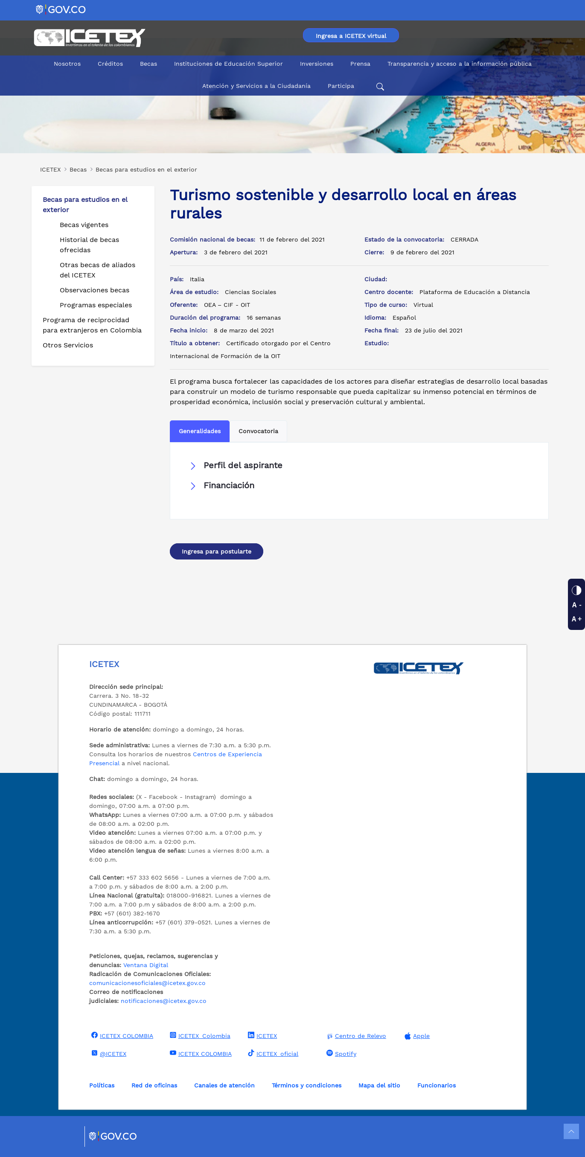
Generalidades (200, 431)
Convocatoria (258, 431)
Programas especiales (96, 305)
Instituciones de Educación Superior (228, 63)
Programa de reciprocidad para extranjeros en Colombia (92, 325)
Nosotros (67, 63)
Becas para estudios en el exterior (85, 204)
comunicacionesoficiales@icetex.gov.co (147, 982)
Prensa (360, 63)
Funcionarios (436, 1085)
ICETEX (261, 1035)
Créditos (110, 63)
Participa (341, 85)
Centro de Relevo (355, 1036)
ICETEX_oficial (272, 1053)
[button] (359, 465)
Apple (416, 1036)
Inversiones (316, 63)
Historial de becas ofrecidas (89, 245)
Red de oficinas (154, 1085)
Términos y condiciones (306, 1085)
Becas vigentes (84, 225)
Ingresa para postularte (216, 551)
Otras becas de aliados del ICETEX (97, 270)
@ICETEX (107, 1053)
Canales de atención (224, 1085)
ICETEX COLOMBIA (121, 1035)
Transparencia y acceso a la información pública (459, 63)
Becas (148, 63)
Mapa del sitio (379, 1085)
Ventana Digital (145, 965)
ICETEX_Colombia (199, 1035)
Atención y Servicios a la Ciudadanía (256, 85)
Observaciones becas (94, 290)
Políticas (101, 1085)
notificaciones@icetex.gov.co (164, 1000)
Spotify (340, 1053)
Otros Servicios (68, 345)
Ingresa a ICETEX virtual (351, 35)
